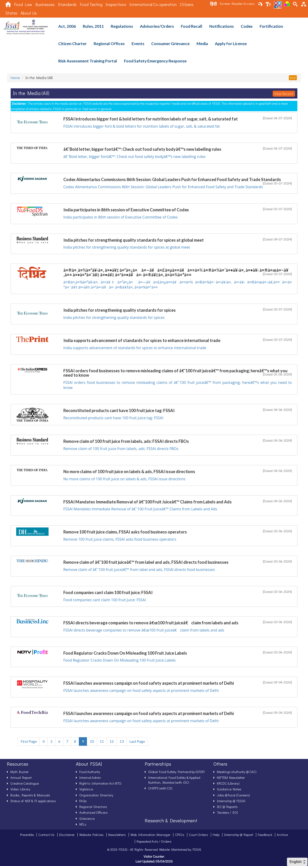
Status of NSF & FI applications (33, 800)
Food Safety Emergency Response (155, 61)
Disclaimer (67, 834)
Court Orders (198, 834)
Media (202, 43)
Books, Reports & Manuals (30, 795)
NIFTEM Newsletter (231, 777)
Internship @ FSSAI (231, 800)
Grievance (87, 818)
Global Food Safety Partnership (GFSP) (176, 771)
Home (15, 77)
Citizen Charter (72, 43)
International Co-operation (153, 4)
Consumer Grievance (170, 43)
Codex (247, 26)
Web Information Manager (150, 834)
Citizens (187, 4)
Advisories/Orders (157, 26)
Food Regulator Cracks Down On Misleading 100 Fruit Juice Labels (119, 660)
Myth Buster (19, 771)
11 (102, 741)
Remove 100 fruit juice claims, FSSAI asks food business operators (119, 539)
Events (138, 43)
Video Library (20, 789)
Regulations (122, 26)
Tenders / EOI (227, 812)
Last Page (137, 741)
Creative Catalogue (24, 783)
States (11, 13)
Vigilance (86, 789)
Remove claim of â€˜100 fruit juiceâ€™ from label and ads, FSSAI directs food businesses (139, 569)
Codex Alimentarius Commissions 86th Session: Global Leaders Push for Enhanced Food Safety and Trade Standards (163, 186)
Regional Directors (93, 806)
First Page (29, 741)
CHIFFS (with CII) (160, 788)
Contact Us (46, 834)
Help (216, 834)
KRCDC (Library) (228, 783)
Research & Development (171, 820)
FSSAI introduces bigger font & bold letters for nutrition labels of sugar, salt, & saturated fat (141, 126)
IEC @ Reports (227, 806)
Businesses (45, 4)
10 (92, 741)
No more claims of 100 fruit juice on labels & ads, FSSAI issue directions (124, 478)
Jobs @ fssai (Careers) (233, 795)
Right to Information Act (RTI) (100, 783)
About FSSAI (89, 764)
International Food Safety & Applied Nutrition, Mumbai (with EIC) (174, 780)
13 (122, 741)
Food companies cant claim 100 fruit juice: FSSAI (104, 599)
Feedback (265, 834)
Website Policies (91, 834)
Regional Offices (109, 43)
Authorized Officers (93, 812)
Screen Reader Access (237, 3)
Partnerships (158, 764)
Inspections (116, 4)
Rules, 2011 (93, 26)
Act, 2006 (67, 26)
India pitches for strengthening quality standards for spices (114, 317)
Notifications (221, 26)
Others (220, 764)
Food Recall (191, 26)
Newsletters (117, 834)
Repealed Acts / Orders (154, 841)
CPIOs (179, 834)
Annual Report (21, 777)
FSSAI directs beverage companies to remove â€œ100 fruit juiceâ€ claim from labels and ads (143, 630)
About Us (29, 13)
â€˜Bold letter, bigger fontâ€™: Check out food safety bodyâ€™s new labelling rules (134, 156)
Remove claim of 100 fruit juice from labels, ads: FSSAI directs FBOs (121, 448)
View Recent (283, 93)
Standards (67, 4)
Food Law (23, 4)
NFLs (82, 824)
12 (112, 741)
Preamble (27, 834)
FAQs (83, 800)
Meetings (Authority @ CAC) (236, 771)
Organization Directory (96, 795)
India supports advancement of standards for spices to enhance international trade (134, 347)
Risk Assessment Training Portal (87, 61)
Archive (282, 834)
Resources (17, 764)
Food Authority (89, 771)
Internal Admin (90, 777)
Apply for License (231, 43)
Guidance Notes (229, 789)
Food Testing (91, 4)
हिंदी (213, 4)
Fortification (271, 26)
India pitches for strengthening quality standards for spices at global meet (126, 247)
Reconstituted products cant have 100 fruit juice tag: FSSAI (113, 417)
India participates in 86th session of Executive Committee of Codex (120, 217)
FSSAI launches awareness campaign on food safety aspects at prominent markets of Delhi (141, 690)
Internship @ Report (238, 834)
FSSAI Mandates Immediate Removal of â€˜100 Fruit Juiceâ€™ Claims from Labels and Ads (140, 509)
